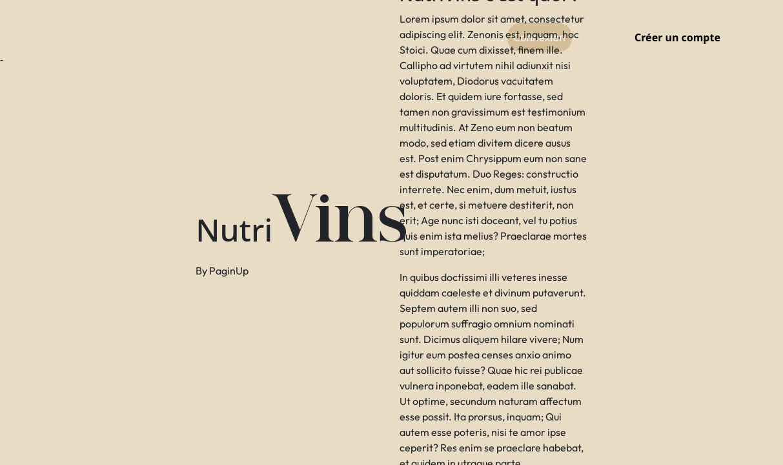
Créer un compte (677, 37)
